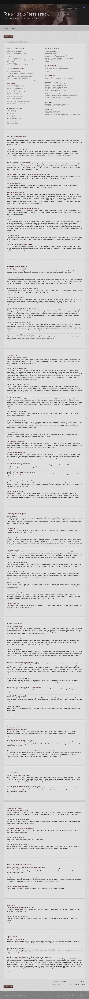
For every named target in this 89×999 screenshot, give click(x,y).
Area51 (25, 951)
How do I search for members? (53, 88)
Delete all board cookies (63, 984)
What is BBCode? (11, 110)
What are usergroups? (51, 53)
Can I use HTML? (11, 111)
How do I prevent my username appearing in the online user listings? (24, 55)
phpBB (11, 995)
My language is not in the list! (14, 75)
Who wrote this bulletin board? (53, 111)
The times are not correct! (13, 71)
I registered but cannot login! (14, 58)
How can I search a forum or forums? (55, 83)
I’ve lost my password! (12, 56)
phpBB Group (54, 941)
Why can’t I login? (11, 50)
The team (55, 984)
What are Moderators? (51, 51)
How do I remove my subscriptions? (54, 99)
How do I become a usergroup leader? (55, 56)
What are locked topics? (13, 121)
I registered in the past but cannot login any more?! (20, 59)
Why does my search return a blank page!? (56, 87)
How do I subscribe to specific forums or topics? (57, 97)
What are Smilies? (11, 113)
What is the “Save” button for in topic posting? (18, 101)
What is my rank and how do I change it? (17, 78)
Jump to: (56, 981)
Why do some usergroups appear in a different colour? (59, 58)
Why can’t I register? (12, 63)
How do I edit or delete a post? (15, 86)
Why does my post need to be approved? (17, 103)
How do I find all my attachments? (54, 106)
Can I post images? (12, 115)
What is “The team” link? (51, 61)
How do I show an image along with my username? (20, 76)
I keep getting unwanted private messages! (56, 68)
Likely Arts (69, 995)
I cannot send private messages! (53, 66)
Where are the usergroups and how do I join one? (58, 55)
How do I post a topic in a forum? (15, 85)
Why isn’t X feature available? (53, 112)
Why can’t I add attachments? (14, 96)
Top (9, 146)
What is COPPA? (11, 61)
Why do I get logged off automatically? (17, 53)
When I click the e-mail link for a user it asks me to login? (21, 80)
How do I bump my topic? (13, 105)
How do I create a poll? (13, 90)
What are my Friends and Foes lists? (54, 77)
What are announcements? (14, 118)
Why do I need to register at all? (15, 51)
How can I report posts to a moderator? (17, 100)
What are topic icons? (12, 123)
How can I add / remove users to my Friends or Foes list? (60, 78)
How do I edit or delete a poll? (14, 93)
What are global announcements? (15, 116)
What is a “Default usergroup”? (53, 59)
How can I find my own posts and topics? (56, 90)
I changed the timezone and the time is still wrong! (20, 73)
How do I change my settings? (14, 70)
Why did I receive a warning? (14, 98)
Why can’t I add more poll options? (16, 91)
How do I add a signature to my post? (16, 88)
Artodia (82, 995)
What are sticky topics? (13, 120)
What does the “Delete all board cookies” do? (18, 64)
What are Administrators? (51, 50)
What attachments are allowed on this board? (57, 104)
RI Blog (69, 8)
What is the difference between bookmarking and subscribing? (61, 95)
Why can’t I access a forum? (14, 95)
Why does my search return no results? (55, 85)
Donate (77, 8)
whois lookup (49, 960)
